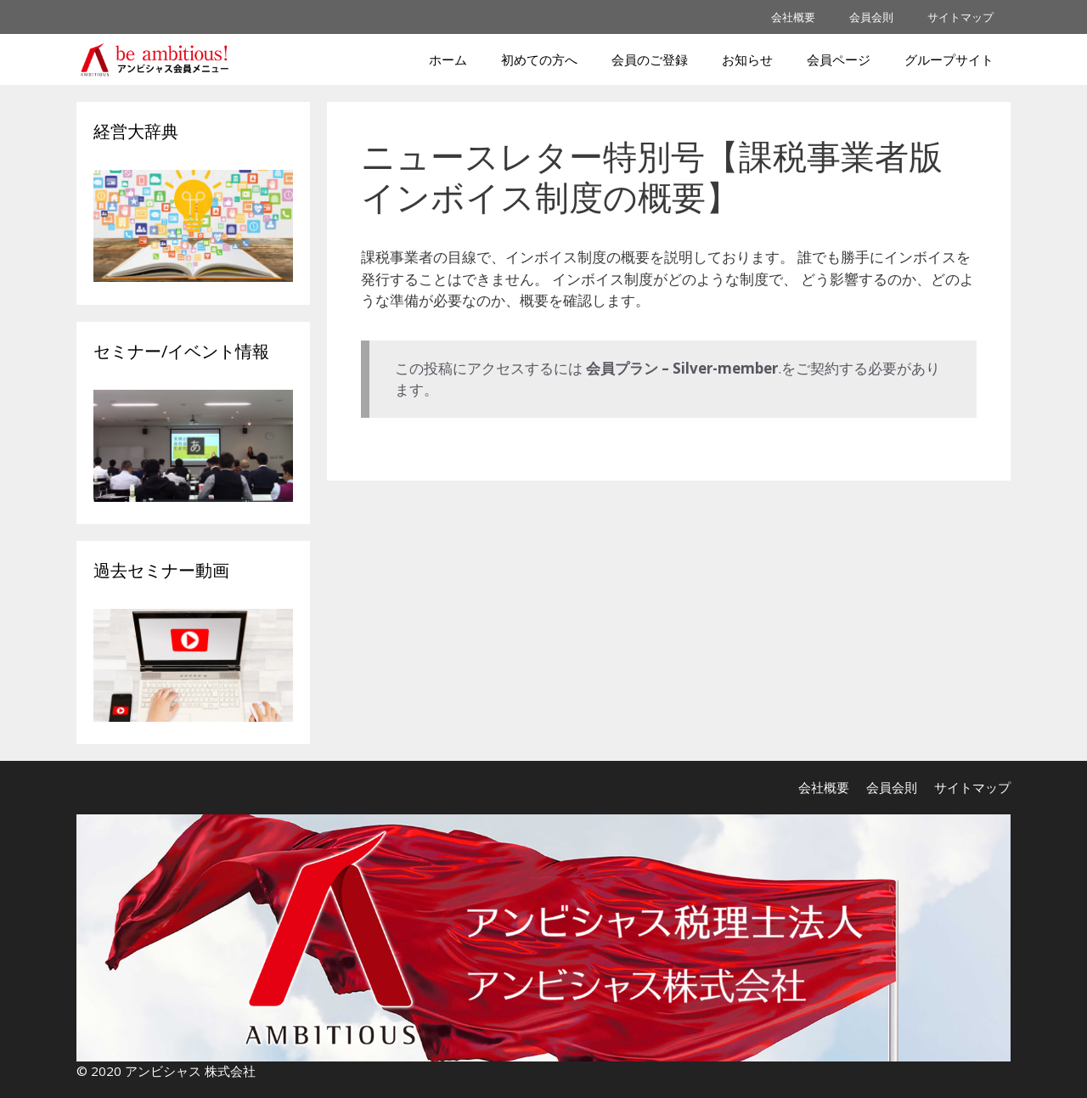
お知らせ (747, 59)
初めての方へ (539, 59)
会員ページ (838, 59)
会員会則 (871, 17)
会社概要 (793, 17)
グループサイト (949, 59)
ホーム (448, 59)
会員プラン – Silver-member (682, 368)
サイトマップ (960, 17)
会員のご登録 (649, 59)
